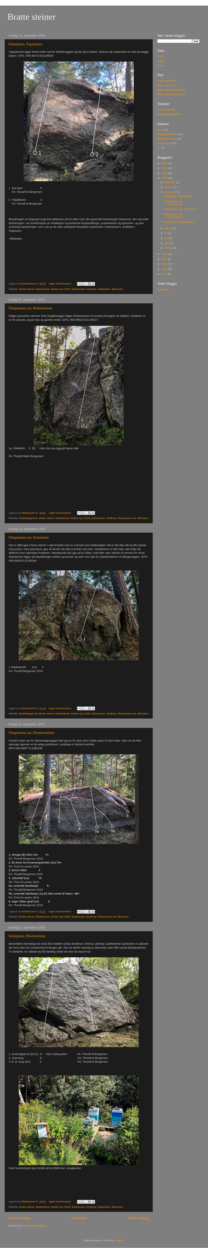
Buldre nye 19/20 (60, 289)
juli (166, 233)
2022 (164, 163)
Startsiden (79, 1218)
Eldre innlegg (138, 1218)
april (167, 243)
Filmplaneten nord (167, 134)
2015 (164, 268)
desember (170, 182)
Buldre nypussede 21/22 (171, 94)
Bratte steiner (31, 17)
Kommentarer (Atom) (34, 1225)
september (170, 192)
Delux (160, 129)
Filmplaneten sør (126, 518)
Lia (159, 147)
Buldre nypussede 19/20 (171, 89)
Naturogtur (163, 289)
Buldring (91, 289)
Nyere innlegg (19, 1218)
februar (168, 247)
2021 (164, 168)
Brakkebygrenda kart (169, 114)
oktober (169, 187)
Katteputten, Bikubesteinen (27, 936)
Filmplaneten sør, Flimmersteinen (31, 733)
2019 (164, 178)
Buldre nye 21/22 (167, 85)
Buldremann (78, 289)
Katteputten (103, 289)
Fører (160, 56)
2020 (164, 173)
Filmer (161, 60)
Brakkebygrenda (28, 518)
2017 (164, 259)
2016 (164, 264)
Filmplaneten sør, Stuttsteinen (29, 537)
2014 (164, 273)
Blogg (160, 65)
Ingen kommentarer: (60, 283)
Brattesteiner (43, 289)
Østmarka (117, 289)
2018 (164, 254)
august (168, 228)
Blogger (119, 1240)
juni (166, 238)
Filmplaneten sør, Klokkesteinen (30, 308)
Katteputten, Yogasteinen (25, 44)
